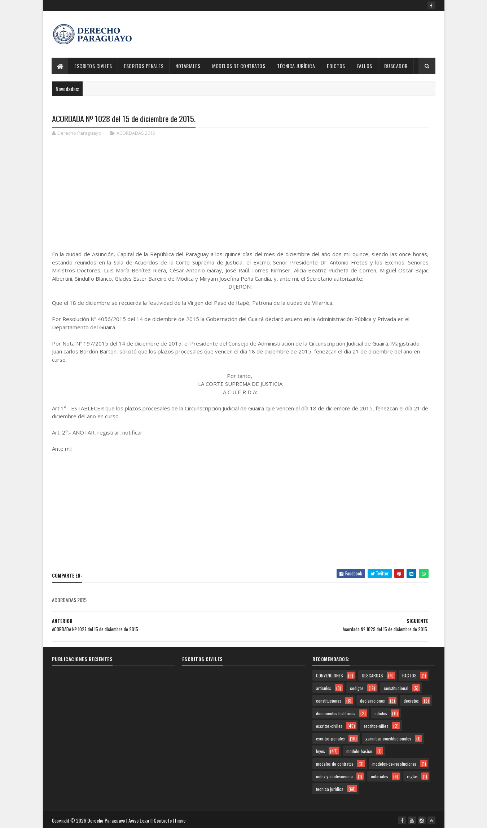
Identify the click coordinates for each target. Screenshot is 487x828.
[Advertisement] (304, 34)
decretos (411, 700)
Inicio (181, 819)
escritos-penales (330, 738)
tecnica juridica (329, 788)
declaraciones (372, 700)
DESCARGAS (372, 675)
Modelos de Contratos (239, 66)
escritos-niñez (376, 725)
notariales (379, 776)
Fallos (364, 66)
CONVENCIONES (329, 675)
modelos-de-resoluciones (394, 763)
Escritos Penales (144, 66)
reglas (412, 776)
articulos (323, 687)
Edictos (336, 66)
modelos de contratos (335, 763)
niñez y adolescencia (334, 776)
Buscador (396, 66)
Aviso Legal (141, 819)
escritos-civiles (329, 725)
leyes (320, 750)
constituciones (328, 700)
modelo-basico (359, 750)
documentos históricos (335, 712)
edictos (380, 712)
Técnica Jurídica (296, 66)
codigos (357, 687)
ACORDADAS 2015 (136, 133)
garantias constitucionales (388, 738)
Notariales (188, 66)
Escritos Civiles (93, 66)
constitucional (396, 687)
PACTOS (409, 675)
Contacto (164, 819)
